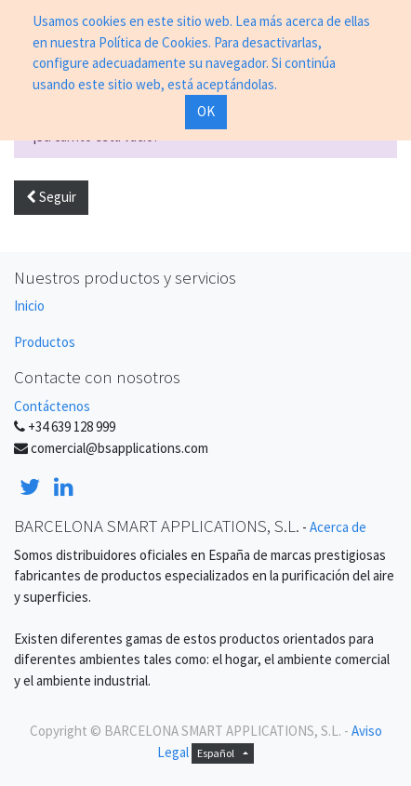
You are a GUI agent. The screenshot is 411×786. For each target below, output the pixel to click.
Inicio (29, 305)
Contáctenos (52, 406)
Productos (44, 342)
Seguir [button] (51, 197)
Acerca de (338, 527)
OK (206, 111)
